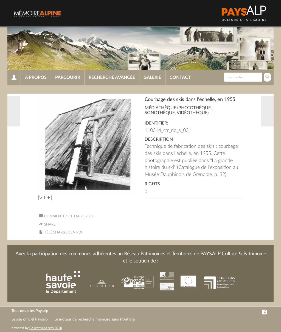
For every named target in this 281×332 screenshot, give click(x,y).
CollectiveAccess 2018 (45, 328)
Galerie (152, 77)
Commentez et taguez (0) (65, 216)
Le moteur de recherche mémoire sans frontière (94, 319)
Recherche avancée (112, 77)
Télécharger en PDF (63, 232)
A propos (36, 77)
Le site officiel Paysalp (30, 319)
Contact (180, 77)
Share (50, 224)
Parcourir (67, 77)
